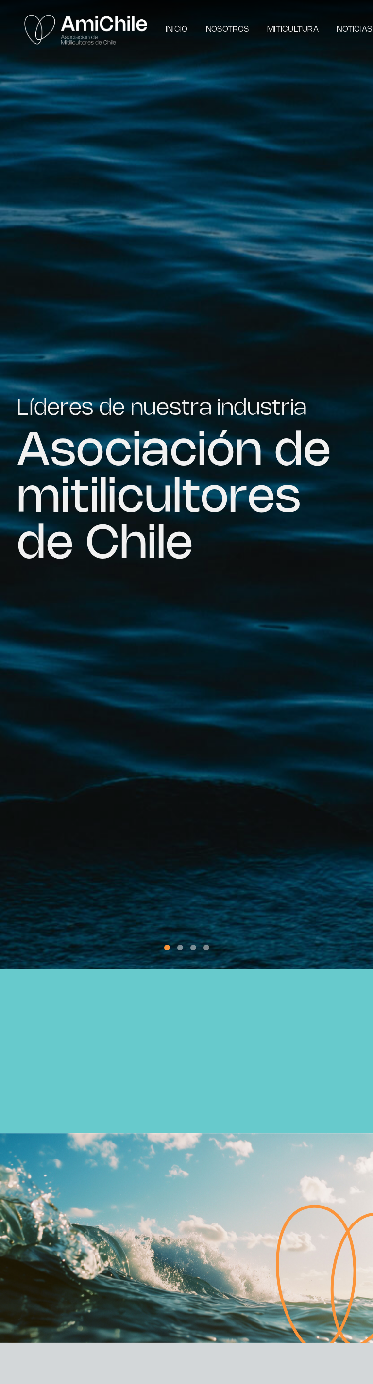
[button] (167, 947)
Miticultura (293, 29)
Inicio (176, 29)
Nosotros (227, 29)
